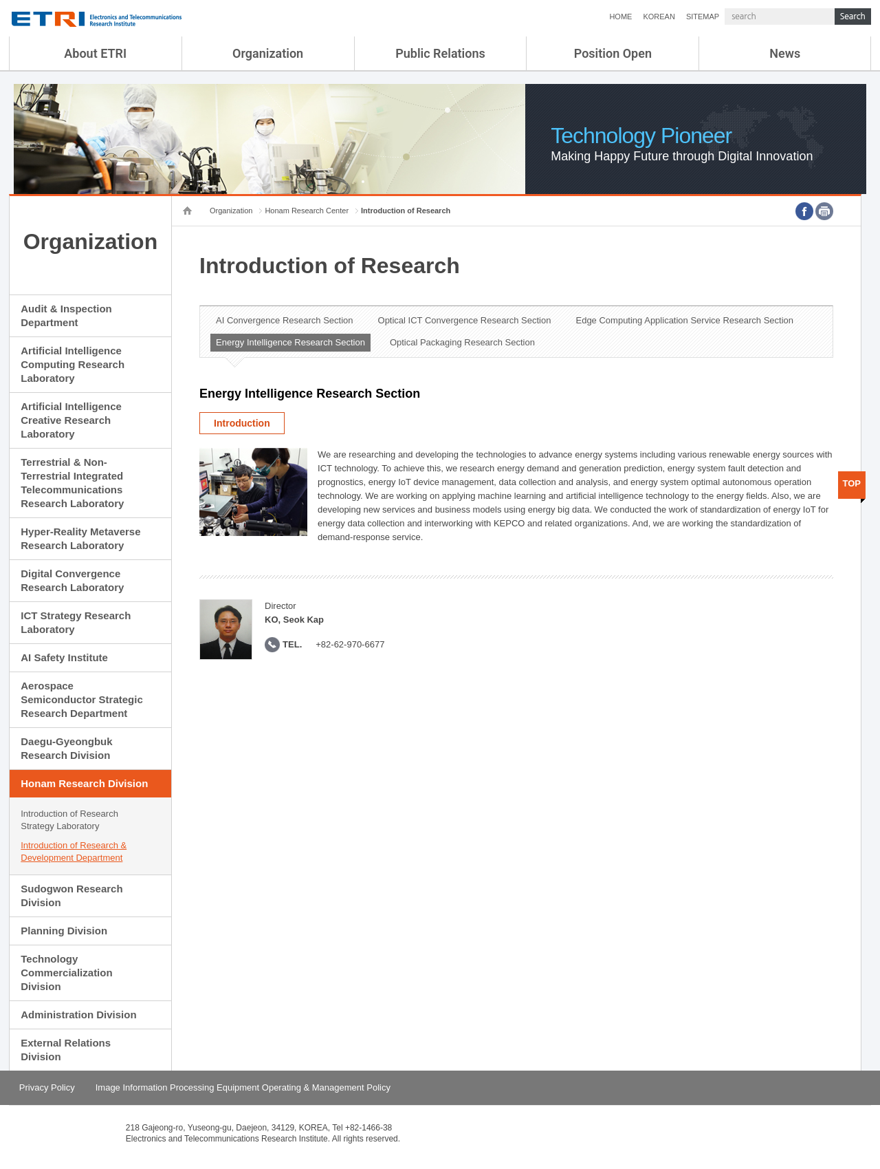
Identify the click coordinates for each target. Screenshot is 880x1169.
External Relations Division (66, 1049)
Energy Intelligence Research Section (290, 342)
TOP (852, 483)
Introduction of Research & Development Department (73, 851)
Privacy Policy (47, 1087)
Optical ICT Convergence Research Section (464, 320)
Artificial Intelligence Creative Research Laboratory (71, 420)
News (784, 53)
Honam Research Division (84, 783)
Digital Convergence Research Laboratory (72, 580)
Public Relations (440, 53)
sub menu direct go (0, 0)
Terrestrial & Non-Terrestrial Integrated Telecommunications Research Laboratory (72, 482)
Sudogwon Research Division (71, 895)
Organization (267, 53)
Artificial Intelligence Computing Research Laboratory (72, 364)
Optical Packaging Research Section (462, 342)
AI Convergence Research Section (284, 320)
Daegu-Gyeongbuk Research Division (66, 748)
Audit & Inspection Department (66, 315)
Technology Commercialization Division (66, 972)
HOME (620, 16)
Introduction (242, 423)
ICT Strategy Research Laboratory (76, 622)
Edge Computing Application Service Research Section (684, 320)
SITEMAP (702, 16)
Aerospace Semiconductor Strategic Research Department (82, 699)
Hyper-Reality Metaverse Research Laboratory (80, 538)
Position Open (613, 53)
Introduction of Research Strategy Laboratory (69, 819)
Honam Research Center (307, 210)
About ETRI (95, 53)
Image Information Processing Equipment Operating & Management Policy (243, 1087)
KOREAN (658, 16)
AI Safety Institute (64, 657)
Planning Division (64, 930)
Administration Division (78, 1014)
